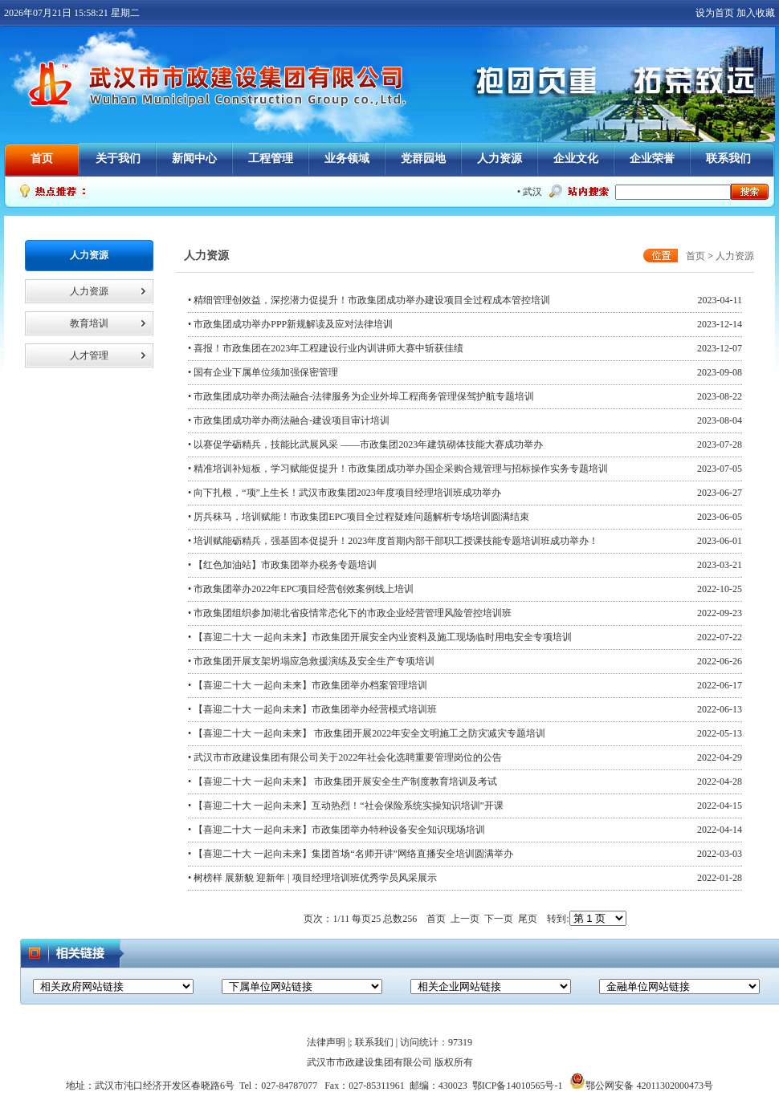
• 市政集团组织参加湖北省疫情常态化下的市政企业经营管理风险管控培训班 (350, 613)
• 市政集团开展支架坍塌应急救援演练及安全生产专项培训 (311, 661)
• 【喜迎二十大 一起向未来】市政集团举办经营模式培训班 (312, 709)
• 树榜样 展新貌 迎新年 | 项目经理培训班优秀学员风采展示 (312, 877)
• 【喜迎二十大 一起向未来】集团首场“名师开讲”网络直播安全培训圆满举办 (350, 853)
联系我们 (728, 158)
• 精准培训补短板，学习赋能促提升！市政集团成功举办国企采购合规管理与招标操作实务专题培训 (398, 468)
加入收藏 (755, 12)
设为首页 (714, 12)
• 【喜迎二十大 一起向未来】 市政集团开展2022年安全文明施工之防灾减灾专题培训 (366, 733)
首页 (42, 158)
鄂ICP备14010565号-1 (517, 1085)
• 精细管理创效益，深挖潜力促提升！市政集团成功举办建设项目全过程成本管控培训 (369, 300)
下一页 (498, 918)
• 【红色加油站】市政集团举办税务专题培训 (282, 564)
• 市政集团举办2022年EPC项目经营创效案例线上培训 (301, 589)
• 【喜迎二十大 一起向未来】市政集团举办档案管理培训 (307, 685)
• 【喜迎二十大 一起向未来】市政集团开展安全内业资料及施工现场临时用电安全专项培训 (380, 637)
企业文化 (575, 158)
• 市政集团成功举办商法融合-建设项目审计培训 (289, 420)
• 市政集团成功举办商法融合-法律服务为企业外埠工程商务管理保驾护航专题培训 (361, 396)
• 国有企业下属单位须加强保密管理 (263, 372)
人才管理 (89, 355)
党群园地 (423, 158)
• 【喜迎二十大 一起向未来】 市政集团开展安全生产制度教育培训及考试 (342, 781)
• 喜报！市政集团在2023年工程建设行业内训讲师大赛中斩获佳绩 (325, 348)
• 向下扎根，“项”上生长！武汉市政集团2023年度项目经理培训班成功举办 (344, 492)
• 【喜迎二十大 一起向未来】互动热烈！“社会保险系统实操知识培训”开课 (346, 805)
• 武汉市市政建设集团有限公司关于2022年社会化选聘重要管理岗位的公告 (345, 757)
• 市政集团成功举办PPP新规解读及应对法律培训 (290, 324)
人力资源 (499, 158)
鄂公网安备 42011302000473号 (641, 1085)
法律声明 (326, 1042)
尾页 (527, 918)
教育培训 (89, 323)
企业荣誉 (652, 158)
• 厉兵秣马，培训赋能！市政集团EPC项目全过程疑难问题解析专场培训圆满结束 (358, 516)
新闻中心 (194, 158)
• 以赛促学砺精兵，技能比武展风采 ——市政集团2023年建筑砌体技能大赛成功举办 (365, 444)
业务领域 (346, 158)
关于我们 (118, 158)
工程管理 (270, 158)
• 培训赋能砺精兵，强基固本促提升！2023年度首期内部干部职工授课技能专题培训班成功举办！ (393, 540)
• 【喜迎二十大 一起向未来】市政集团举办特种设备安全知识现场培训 (336, 829)
